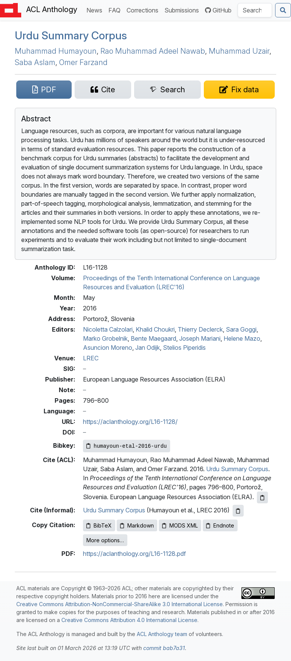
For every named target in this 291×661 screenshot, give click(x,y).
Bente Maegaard (153, 338)
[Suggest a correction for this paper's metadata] (239, 90)
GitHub (218, 10)
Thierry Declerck (200, 329)
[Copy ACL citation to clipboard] (262, 497)
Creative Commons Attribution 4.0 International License (129, 620)
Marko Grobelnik (105, 338)
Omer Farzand (83, 62)
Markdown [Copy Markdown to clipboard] (137, 525)
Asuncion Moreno (107, 347)
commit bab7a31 (164, 648)
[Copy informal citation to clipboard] (238, 511)
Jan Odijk (147, 347)
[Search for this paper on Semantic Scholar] (167, 90)
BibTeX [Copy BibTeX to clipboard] (99, 525)
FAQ (116, 9)
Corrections (144, 9)
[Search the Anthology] (255, 10)
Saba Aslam (35, 62)
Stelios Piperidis (184, 347)
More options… (105, 540)
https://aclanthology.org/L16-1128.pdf (134, 553)
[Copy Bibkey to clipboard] (126, 446)
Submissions (183, 9)
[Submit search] (283, 10)
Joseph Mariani (200, 338)
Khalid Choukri (155, 329)
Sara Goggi (241, 329)
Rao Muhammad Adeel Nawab (152, 51)
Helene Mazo (242, 338)
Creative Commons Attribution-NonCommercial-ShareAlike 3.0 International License (119, 604)
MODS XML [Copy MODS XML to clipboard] (180, 525)
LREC (91, 358)
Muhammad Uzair (239, 51)
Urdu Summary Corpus (237, 469)
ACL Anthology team (162, 634)
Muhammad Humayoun (56, 51)
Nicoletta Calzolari (108, 329)
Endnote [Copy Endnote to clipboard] (220, 525)
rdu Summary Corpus (71, 35)
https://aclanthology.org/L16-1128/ (130, 421)
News (95, 9)
